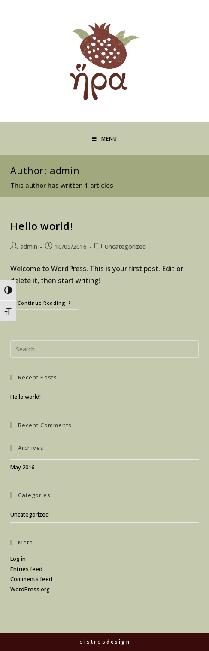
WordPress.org (30, 589)
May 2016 (22, 467)
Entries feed (26, 569)
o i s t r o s (104, 641)
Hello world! (41, 226)
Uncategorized (125, 246)
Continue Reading (48, 304)
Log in (18, 558)
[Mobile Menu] (104, 138)
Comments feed (31, 579)
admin (28, 246)
